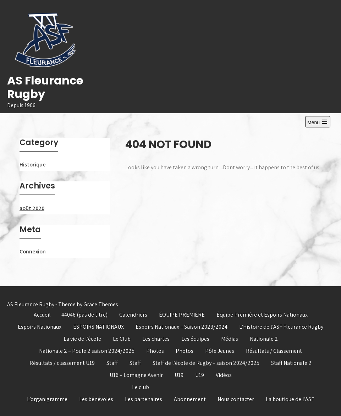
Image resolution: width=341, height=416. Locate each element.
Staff (112, 363)
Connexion (33, 251)
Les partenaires (143, 399)
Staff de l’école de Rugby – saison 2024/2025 (206, 363)
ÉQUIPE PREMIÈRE (182, 314)
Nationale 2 (264, 339)
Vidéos (224, 375)
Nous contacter (236, 399)
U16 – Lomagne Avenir (136, 375)
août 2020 (32, 208)
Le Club (122, 339)
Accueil (42, 314)
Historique (33, 164)
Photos (155, 351)
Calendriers (133, 314)
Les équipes (195, 339)
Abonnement (190, 399)
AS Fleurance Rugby (45, 87)
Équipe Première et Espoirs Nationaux (262, 314)
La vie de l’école (82, 339)
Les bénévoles (96, 399)
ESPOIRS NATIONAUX (98, 326)
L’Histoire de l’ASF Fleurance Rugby (281, 326)
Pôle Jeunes (219, 351)
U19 (179, 375)
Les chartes (156, 339)
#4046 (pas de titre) (84, 314)
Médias (229, 339)
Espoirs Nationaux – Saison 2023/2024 (181, 326)
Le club (140, 387)
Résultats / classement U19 (62, 363)
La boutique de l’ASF (290, 399)
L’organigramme (47, 399)
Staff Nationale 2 (291, 363)
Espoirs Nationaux (39, 326)
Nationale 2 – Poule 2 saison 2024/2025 (86, 351)
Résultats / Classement (274, 351)
